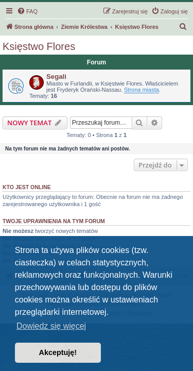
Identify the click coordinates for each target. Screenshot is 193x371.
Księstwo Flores (39, 46)
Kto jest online (27, 187)
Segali (56, 76)
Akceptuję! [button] (58, 352)
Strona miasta (141, 90)
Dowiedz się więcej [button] (51, 326)
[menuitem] (27, 11)
